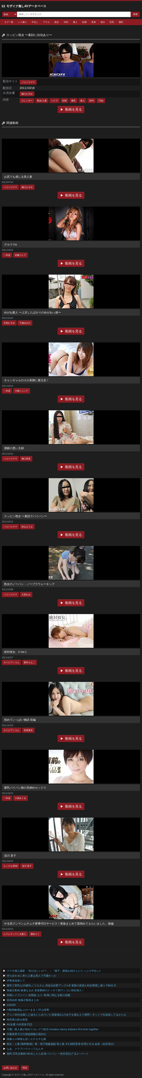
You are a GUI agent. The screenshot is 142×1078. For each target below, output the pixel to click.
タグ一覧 (8, 22)
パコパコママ (28, 82)
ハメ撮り (22, 22)
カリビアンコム (11, 662)
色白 (102, 22)
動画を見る (73, 109)
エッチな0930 (11, 866)
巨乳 (112, 22)
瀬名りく (34, 934)
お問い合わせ (10, 1068)
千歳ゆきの (24, 323)
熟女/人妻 (42, 100)
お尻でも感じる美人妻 (18, 176)
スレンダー (27, 100)
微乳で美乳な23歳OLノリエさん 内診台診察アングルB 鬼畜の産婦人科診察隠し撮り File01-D (61, 985)
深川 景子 (10, 855)
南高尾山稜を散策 (17, 1019)
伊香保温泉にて (16, 980)
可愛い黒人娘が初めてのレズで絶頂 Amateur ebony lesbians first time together (52, 1029)
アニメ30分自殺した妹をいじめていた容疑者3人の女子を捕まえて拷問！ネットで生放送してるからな (66, 1014)
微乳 (121, 22)
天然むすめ (9, 323)
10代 (66, 22)
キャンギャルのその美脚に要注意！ (26, 380)
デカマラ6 (10, 244)
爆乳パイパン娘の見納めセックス (25, 787)
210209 (11, 1004)
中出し (35, 22)
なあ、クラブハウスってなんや (25, 1048)
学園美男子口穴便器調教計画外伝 (26, 1034)
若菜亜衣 (28, 730)
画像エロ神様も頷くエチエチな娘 (26, 1039)
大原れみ (26, 594)
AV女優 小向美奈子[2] (19, 1024)
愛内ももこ (29, 662)
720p (100, 100)
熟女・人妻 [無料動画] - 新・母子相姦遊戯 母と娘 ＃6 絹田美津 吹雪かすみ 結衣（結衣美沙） (61, 1043)
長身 (93, 22)
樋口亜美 (26, 458)
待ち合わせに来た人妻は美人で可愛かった (32, 975)
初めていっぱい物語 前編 (20, 719)
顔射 (64, 100)
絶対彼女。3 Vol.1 (15, 651)
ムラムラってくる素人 (15, 934)
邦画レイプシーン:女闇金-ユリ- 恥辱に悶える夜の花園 (38, 995)
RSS (24, 1068)
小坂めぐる (20, 798)
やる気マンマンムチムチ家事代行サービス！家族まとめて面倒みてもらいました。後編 (59, 923)
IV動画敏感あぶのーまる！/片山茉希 (28, 1009)
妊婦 (84, 22)
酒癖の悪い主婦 (14, 448)
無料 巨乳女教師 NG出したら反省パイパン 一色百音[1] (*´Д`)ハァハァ (47, 1053)
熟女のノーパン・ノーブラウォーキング (29, 584)
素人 (75, 22)
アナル (46, 22)
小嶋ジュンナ (21, 391)
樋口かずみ (27, 94)
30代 (91, 100)
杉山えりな (27, 526)
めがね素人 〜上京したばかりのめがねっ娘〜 (32, 312)
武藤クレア (20, 255)
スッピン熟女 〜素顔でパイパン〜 (25, 516)
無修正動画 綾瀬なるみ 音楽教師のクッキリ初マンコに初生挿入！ (45, 990)
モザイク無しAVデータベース (26, 6)
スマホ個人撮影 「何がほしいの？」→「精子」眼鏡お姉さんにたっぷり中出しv (53, 970)
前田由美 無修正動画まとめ (23, 1000)
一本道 (7, 255)
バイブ (54, 100)
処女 (56, 22)
